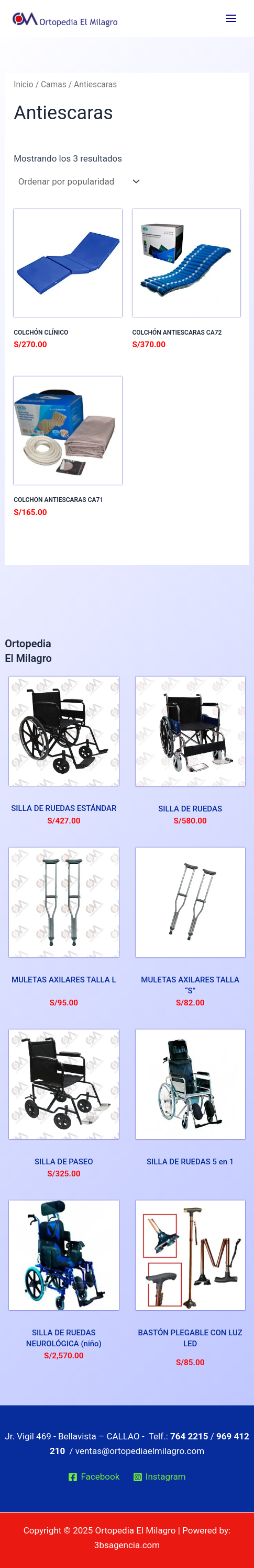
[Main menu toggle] (231, 18)
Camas (54, 84)
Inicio (24, 84)
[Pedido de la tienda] (78, 181)
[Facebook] (94, 1477)
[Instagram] (159, 1477)
